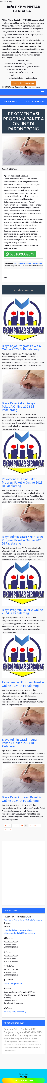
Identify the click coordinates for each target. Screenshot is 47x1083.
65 (26, 825)
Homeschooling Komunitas (28, 1041)
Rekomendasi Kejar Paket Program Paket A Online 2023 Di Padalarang (22, 482)
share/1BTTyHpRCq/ (13, 983)
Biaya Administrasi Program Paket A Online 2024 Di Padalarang (20, 743)
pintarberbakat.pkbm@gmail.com (18, 930)
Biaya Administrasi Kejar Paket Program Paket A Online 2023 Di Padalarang (22, 540)
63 (17, 825)
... (13, 825)
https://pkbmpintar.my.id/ (15, 1012)
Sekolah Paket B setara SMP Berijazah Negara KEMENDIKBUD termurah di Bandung (23, 1032)
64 (22, 825)
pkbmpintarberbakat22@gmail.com (19, 933)
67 (35, 825)
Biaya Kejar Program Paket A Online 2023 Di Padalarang (21, 347)
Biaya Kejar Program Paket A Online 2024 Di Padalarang (21, 799)
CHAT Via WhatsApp (35, 101)
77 (6, 829)
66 (30, 825)
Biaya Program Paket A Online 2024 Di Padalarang (22, 611)
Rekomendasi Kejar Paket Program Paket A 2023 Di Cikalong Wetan (22, 1038)
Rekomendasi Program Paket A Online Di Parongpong (23, 920)
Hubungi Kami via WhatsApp (23, 83)
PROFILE (23, 1077)
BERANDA (23, 1074)
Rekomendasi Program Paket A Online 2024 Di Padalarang (23, 684)
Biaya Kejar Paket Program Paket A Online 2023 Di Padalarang (20, 407)
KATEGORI (10, 101)
